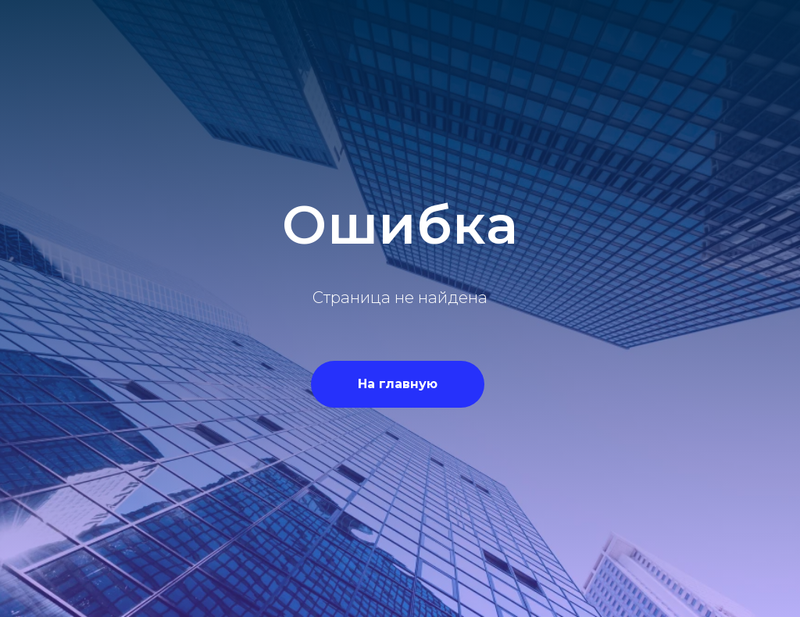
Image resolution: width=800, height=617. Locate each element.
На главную (398, 383)
